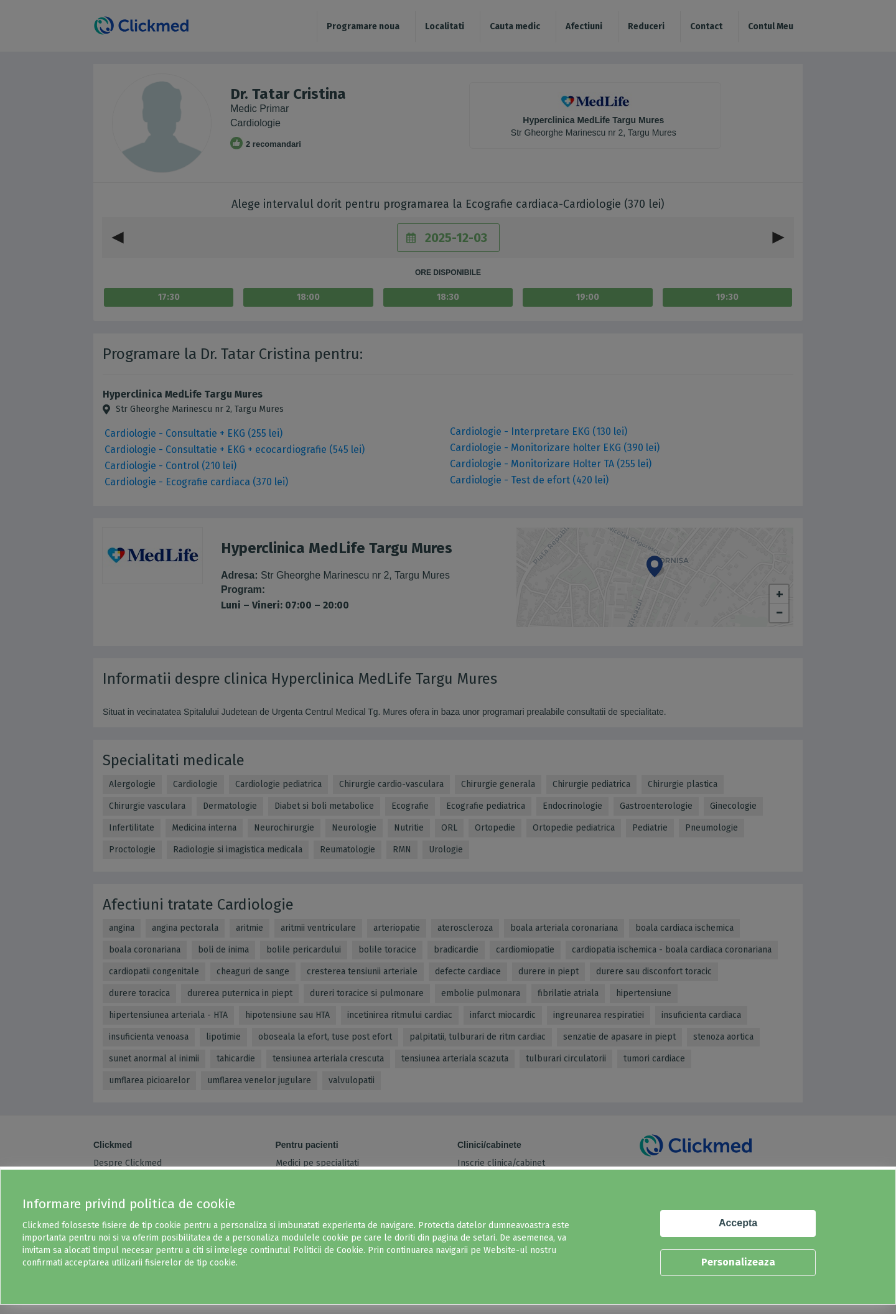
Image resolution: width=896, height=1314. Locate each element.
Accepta (738, 1223)
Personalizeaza (738, 1262)
